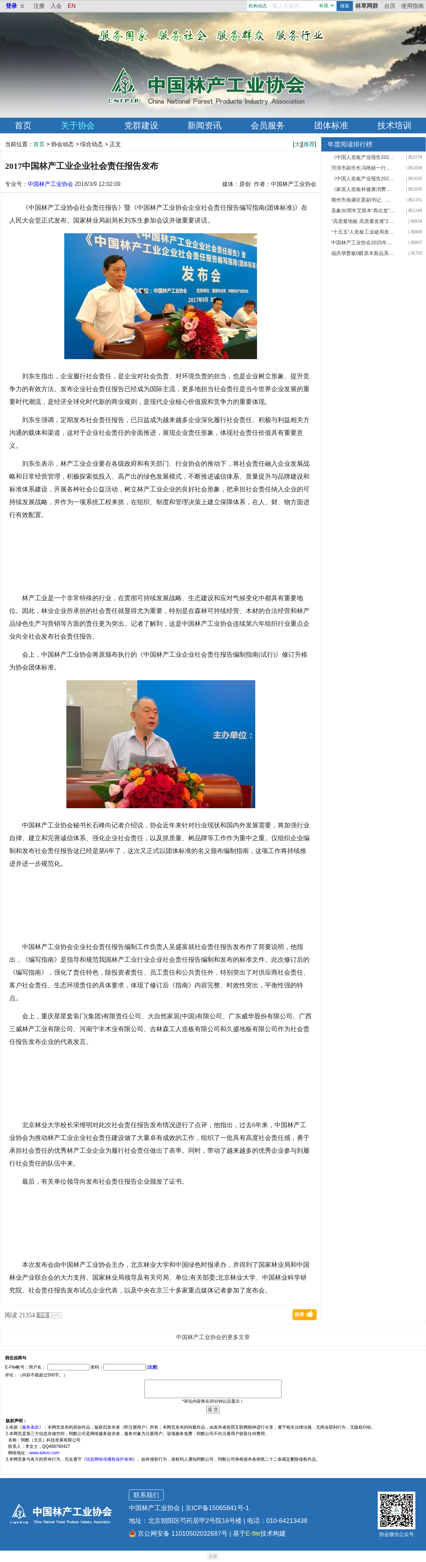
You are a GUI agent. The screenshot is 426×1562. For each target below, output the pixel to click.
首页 (23, 125)
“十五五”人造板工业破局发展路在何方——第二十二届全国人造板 (363, 232)
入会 (56, 6)
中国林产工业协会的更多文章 (213, 1337)
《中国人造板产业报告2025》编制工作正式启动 (363, 178)
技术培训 (394, 125)
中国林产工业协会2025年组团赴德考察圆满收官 (363, 242)
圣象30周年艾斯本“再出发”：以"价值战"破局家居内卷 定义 (363, 210)
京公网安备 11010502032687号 (178, 1533)
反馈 (213, 1556)
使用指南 (412, 6)
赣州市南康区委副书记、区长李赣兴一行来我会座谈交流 (363, 200)
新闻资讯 (204, 125)
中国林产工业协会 (50, 184)
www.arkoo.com (44, 1452)
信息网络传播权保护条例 (109, 1459)
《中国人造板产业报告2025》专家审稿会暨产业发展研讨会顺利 (363, 157)
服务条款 (30, 1427)
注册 (39, 6)
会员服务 (268, 125)
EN (72, 6)
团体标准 (331, 125)
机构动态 (257, 6)
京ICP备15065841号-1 (217, 1508)
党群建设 (141, 125)
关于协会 (78, 125)
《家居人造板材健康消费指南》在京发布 (363, 189)
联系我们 (146, 1495)
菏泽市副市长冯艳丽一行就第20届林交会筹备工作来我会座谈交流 (363, 168)
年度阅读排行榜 (350, 144)
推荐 (309, 144)
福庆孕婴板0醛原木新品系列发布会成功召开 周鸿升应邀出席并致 (363, 253)
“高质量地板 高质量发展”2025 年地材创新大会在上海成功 (363, 221)
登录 (11, 6)
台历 (389, 6)
